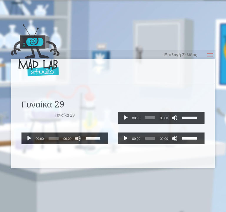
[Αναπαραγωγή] (126, 118)
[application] (161, 118)
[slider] (150, 117)
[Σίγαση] (174, 118)
